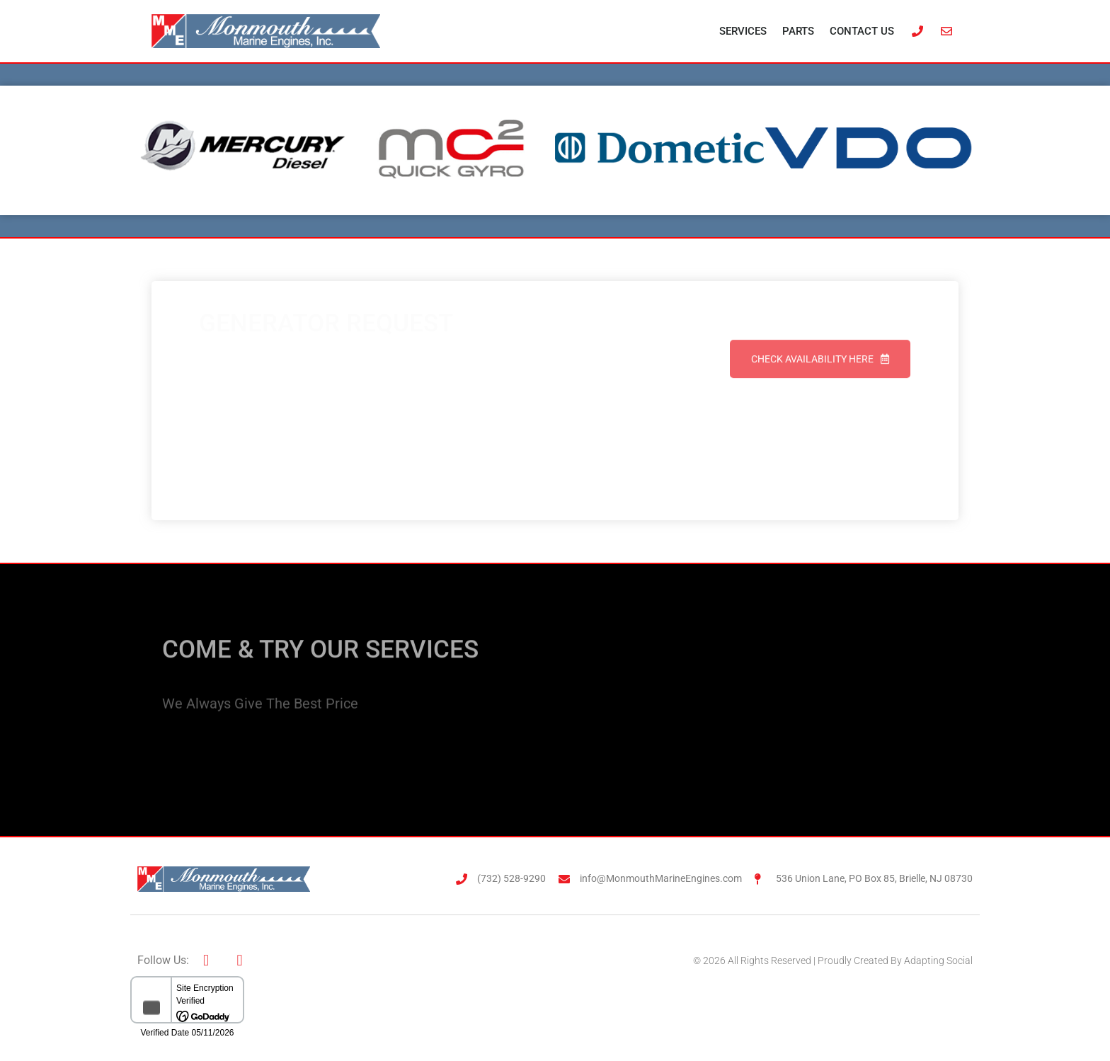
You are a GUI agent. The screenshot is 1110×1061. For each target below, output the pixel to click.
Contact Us (862, 31)
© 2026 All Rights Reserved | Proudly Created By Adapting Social (833, 960)
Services (743, 31)
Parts (798, 31)
